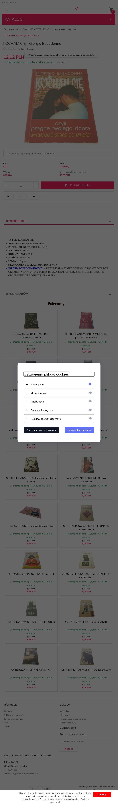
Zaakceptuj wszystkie (80, 429)
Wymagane (37, 384)
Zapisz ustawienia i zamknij (41, 429)
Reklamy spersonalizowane (46, 418)
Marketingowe (39, 393)
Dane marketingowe (42, 410)
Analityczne (37, 401)
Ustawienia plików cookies (46, 374)
